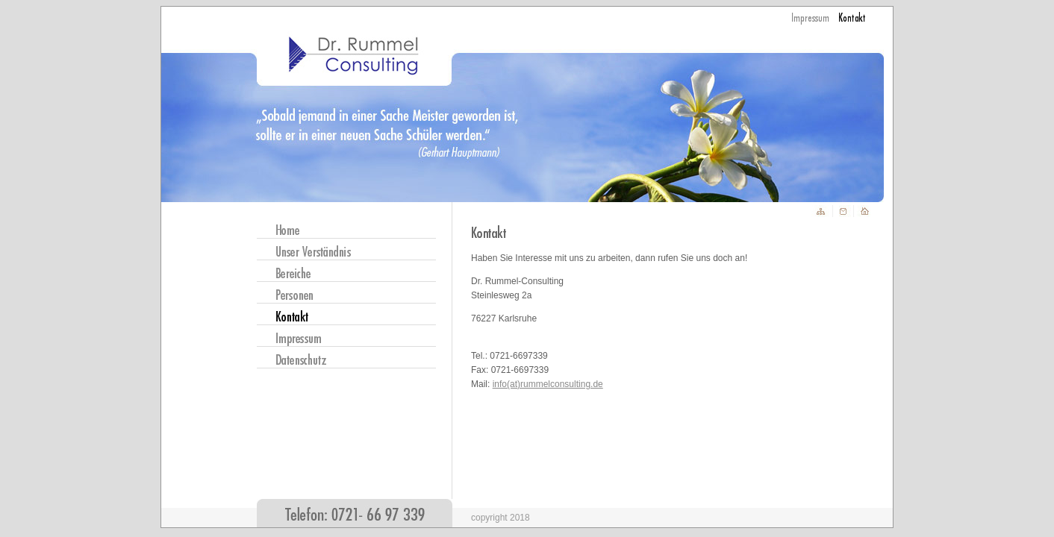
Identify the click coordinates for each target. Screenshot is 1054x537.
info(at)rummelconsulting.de (548, 384)
